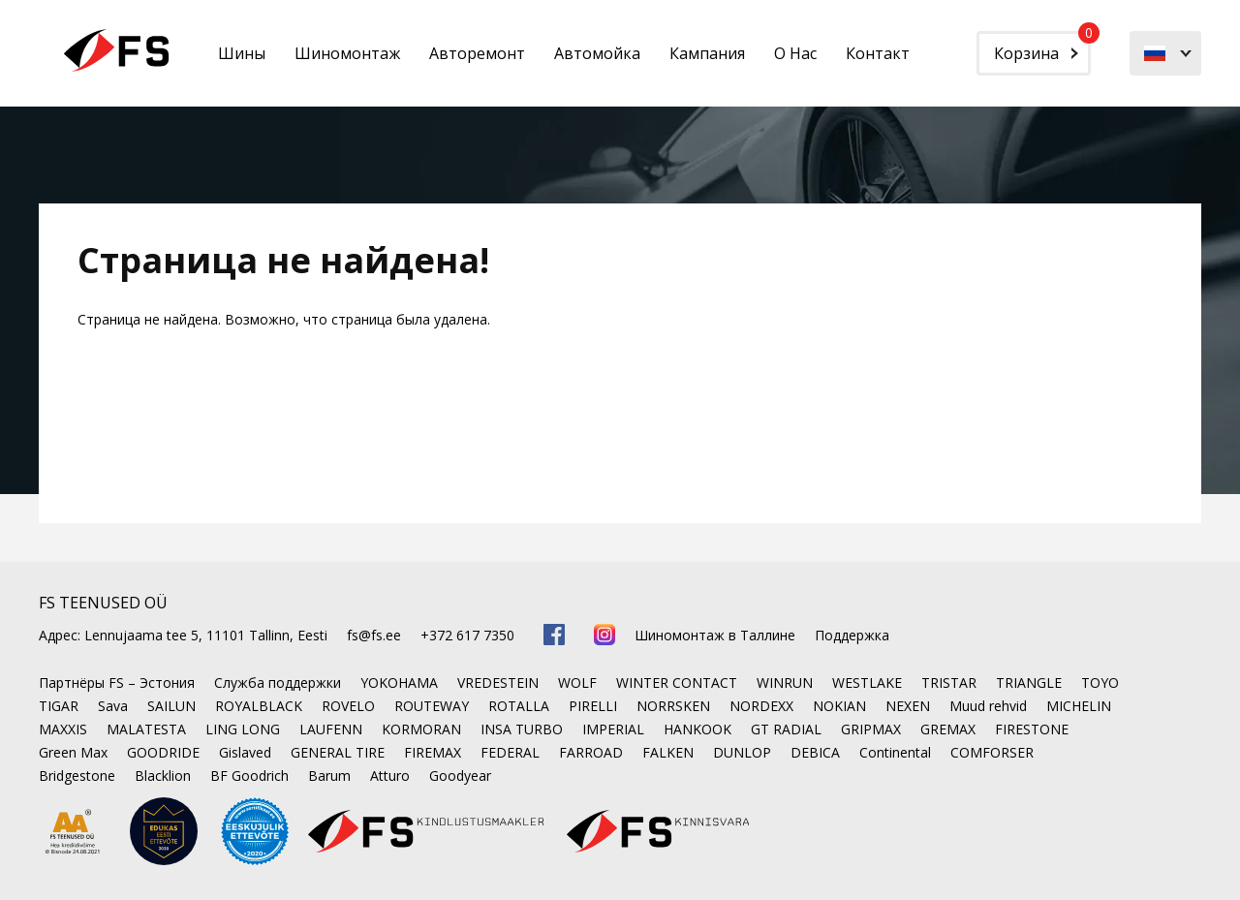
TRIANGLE (1029, 682)
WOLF (577, 682)
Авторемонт (477, 53)
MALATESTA (146, 729)
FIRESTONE (1032, 729)
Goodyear (460, 775)
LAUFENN (330, 729)
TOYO (1100, 682)
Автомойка (597, 53)
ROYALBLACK (258, 706)
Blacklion (163, 775)
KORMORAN (421, 729)
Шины (241, 53)
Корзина (1042, 47)
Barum (329, 775)
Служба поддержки (277, 682)
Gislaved (245, 752)
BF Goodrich (249, 775)
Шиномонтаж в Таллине (715, 635)
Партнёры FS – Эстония (117, 682)
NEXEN (907, 706)
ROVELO (348, 706)
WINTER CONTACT (676, 682)
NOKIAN (839, 706)
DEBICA (815, 752)
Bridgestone (77, 775)
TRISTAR (948, 682)
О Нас (795, 53)
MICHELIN (1078, 706)
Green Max (73, 752)
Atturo (390, 775)
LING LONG (242, 729)
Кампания (707, 53)
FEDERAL (510, 752)
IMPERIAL (613, 729)
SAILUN (171, 706)
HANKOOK (697, 729)
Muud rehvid (988, 706)
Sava (113, 706)
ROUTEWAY (431, 706)
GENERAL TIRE (338, 752)
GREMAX (948, 729)
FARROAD (591, 752)
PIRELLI (593, 706)
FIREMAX (432, 752)
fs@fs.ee (374, 635)
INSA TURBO (521, 729)
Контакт (878, 53)
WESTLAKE (867, 682)
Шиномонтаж (347, 53)
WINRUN (785, 682)
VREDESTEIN (498, 682)
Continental (895, 752)
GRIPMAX (871, 729)
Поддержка (852, 635)
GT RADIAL (786, 729)
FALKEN (668, 752)
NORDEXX (761, 706)
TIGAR (58, 706)
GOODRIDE (163, 752)
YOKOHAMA (399, 682)
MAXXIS (63, 729)
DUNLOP (742, 752)
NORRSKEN (673, 706)
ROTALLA (518, 706)
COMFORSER (992, 752)
